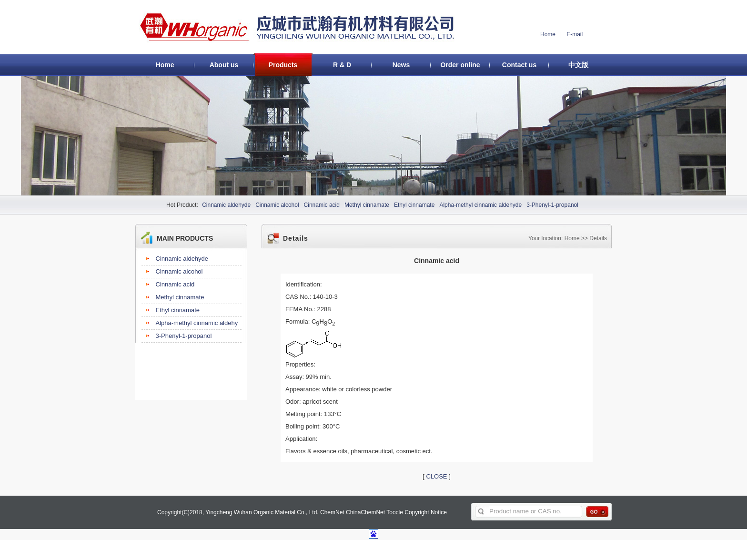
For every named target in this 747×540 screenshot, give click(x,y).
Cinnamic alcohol (277, 205)
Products (283, 65)
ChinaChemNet (365, 512)
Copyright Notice (425, 512)
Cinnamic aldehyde (226, 205)
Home (547, 34)
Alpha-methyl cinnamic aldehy (197, 322)
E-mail (574, 34)
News (401, 65)
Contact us (519, 65)
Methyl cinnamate (366, 205)
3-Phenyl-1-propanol (552, 205)
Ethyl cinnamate (414, 205)
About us (224, 65)
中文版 (578, 65)
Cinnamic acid (322, 205)
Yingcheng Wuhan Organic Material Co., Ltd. (261, 512)
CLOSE (436, 476)
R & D (342, 65)
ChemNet (332, 512)
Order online (460, 65)
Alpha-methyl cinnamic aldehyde (480, 205)
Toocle (394, 512)
